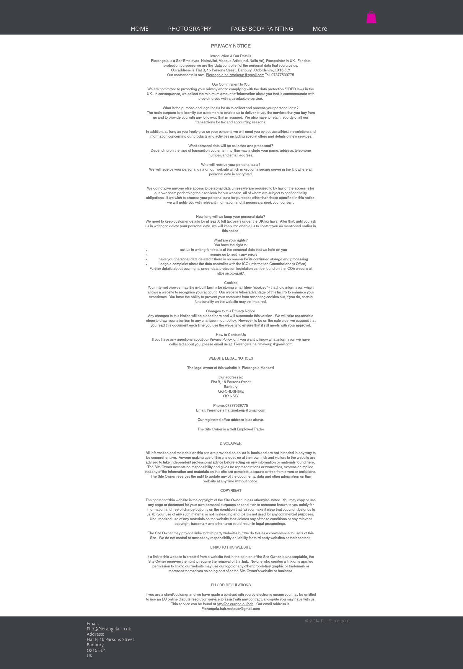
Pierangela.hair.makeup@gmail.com (235, 75)
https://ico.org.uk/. (230, 273)
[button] (371, 17)
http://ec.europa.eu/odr (235, 604)
